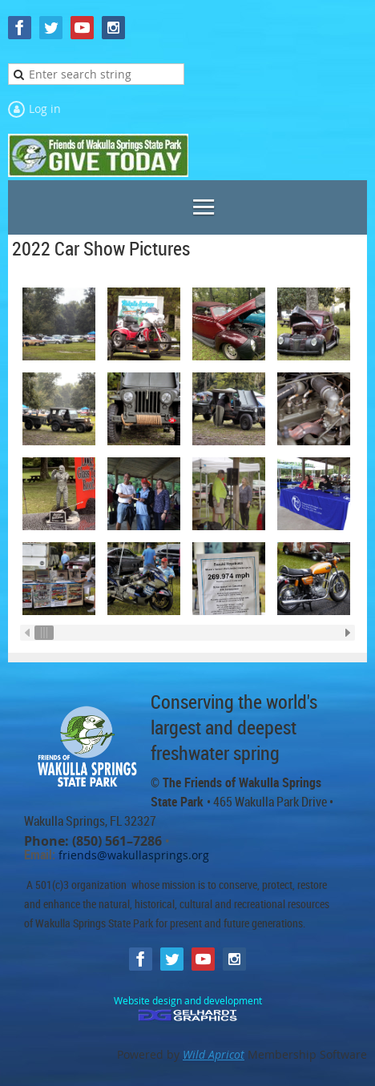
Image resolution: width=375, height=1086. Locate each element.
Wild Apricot (213, 1054)
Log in (45, 108)
